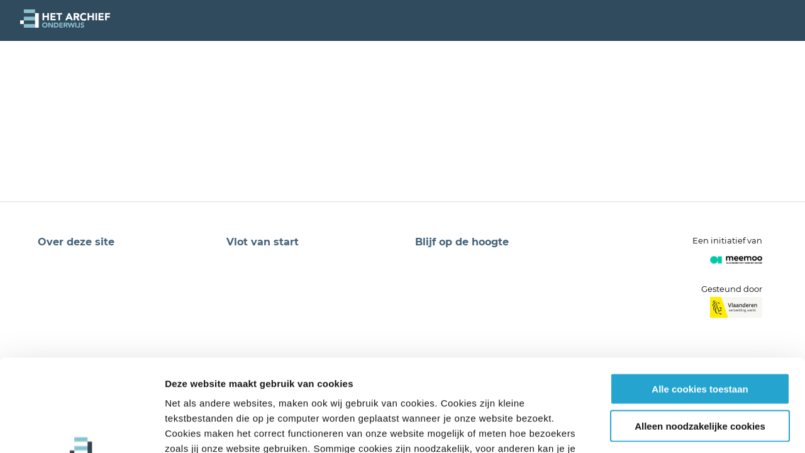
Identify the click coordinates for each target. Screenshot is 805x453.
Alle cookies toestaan (700, 302)
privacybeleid (460, 377)
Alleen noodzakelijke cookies (700, 339)
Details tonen (679, 428)
